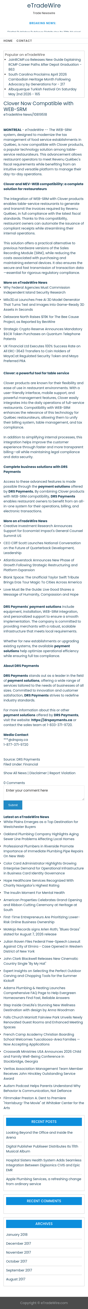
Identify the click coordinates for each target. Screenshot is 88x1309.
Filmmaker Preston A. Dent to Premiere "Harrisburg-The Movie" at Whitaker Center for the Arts (44, 1103)
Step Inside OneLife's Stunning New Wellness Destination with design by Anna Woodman (39, 1007)
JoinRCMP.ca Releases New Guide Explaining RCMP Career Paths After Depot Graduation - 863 (45, 64)
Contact (24, 41)
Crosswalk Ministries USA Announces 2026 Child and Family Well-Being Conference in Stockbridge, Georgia (42, 1056)
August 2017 (15, 1279)
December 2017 (18, 1243)
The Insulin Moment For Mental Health (34, 892)
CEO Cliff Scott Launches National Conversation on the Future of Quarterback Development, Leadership (42, 548)
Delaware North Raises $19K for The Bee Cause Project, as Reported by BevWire (41, 319)
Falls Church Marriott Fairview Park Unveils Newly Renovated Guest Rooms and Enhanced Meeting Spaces (43, 1022)
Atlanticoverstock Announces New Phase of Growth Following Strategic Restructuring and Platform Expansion (40, 565)
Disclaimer (38, 773)
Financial (30, 764)
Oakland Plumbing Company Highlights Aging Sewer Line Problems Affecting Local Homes (41, 836)
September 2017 (19, 1270)
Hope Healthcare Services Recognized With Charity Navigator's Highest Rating (39, 883)
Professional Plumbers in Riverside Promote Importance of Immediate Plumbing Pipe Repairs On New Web (43, 851)
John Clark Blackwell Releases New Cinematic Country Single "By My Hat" (41, 961)
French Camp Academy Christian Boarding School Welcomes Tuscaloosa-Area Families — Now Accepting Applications (42, 1039)
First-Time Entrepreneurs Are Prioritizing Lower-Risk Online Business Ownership (42, 919)
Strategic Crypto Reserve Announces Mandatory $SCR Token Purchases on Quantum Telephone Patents (43, 334)
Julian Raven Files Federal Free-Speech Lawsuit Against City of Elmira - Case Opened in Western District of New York (43, 946)
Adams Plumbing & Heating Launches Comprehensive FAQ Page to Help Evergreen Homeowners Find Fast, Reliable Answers (40, 993)
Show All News (15, 773)
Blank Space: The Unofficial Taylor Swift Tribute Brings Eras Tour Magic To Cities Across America (43, 580)
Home (8, 41)
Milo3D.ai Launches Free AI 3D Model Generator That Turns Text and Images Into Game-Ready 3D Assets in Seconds (44, 304)
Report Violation (63, 773)
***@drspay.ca (16, 739)
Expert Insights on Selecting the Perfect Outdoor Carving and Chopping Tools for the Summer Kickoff (42, 975)
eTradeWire (44, 5)
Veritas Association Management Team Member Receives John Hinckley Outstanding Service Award (43, 1073)
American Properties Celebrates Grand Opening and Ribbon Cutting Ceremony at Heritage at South (43, 905)
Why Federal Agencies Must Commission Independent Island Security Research (37, 290)
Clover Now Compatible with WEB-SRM (38, 106)
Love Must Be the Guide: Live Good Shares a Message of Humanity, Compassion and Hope (41, 592)
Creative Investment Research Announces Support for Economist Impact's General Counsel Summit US (43, 531)
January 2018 (16, 1234)
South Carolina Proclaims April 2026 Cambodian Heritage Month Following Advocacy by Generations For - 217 (39, 79)
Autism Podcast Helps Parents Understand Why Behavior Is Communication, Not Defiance (42, 1088)
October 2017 (16, 1261)
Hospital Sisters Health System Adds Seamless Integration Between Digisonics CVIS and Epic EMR (43, 1165)
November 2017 (18, 1252)
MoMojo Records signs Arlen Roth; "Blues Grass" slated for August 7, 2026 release (42, 932)
